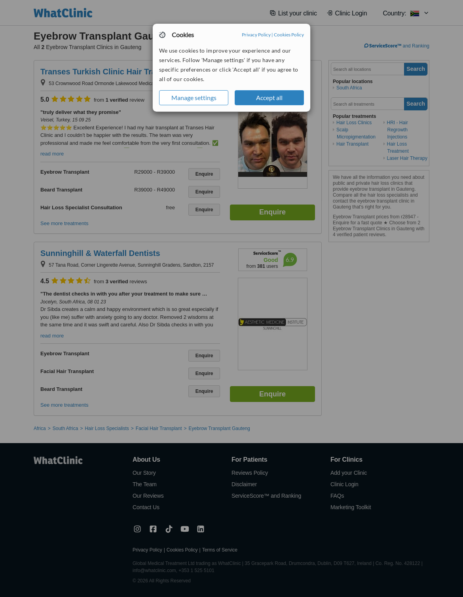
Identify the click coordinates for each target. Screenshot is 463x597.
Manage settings (193, 97)
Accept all (269, 97)
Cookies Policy (289, 35)
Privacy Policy (256, 35)
